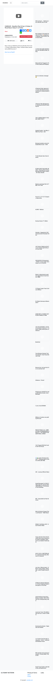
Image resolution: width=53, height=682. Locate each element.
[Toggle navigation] (11, 3)
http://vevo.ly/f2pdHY (10, 52)
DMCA (29, 674)
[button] (42, 3)
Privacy (29, 676)
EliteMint (5, 3)
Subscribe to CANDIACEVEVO (26, 36)
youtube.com (30, 680)
